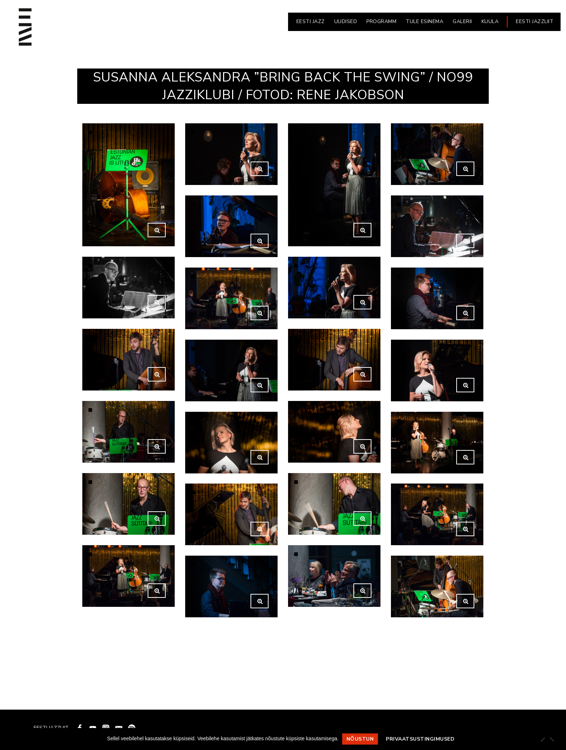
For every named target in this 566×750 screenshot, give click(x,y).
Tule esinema (424, 21)
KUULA (490, 21)
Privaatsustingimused (420, 739)
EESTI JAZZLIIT (534, 21)
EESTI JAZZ (310, 21)
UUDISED (345, 21)
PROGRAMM (381, 21)
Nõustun (360, 739)
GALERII (462, 21)
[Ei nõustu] (552, 739)
